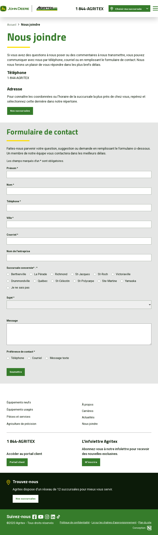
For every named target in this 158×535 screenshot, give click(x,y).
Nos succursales (23, 107)
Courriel (12, 237)
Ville (10, 219)
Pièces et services (18, 413)
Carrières (87, 407)
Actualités (88, 414)
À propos (87, 401)
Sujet (10, 302)
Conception (142, 527)
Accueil (11, 20)
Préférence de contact (21, 356)
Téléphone (14, 201)
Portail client (19, 459)
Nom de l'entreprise (18, 254)
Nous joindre (90, 420)
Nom (10, 183)
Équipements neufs (19, 399)
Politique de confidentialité (75, 522)
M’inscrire (93, 459)
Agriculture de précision (21, 420)
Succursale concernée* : (22, 272)
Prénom (12, 165)
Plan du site (144, 522)
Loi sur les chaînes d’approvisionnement (114, 522)
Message (12, 325)
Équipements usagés (20, 406)
